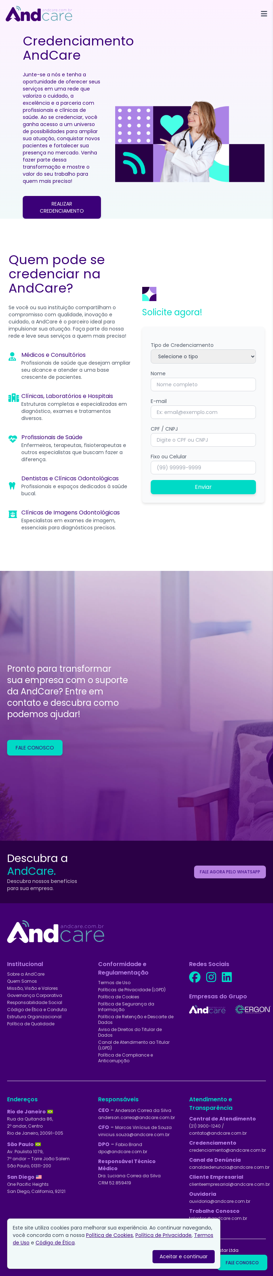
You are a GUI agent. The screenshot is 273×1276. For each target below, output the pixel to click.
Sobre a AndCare (25, 974)
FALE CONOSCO (35, 747)
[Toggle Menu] (264, 14)
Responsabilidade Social (34, 1002)
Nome (158, 373)
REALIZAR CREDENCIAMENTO (62, 207)
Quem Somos (22, 981)
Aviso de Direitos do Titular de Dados (130, 1032)
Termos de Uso (114, 983)
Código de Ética (55, 1242)
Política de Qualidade (30, 1024)
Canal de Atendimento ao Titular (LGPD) (134, 1045)
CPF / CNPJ (164, 428)
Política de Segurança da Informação (126, 1007)
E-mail (159, 401)
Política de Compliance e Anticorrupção (125, 1058)
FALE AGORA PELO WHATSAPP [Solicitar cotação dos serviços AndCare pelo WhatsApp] (230, 872)
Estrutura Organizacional (34, 1017)
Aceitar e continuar (184, 1256)
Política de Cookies (118, 997)
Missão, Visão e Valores (32, 988)
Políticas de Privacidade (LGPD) (132, 990)
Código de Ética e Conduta (37, 1010)
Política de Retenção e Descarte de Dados (135, 1019)
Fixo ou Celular (169, 456)
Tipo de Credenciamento (182, 345)
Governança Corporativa (34, 995)
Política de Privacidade (163, 1235)
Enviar (203, 487)
